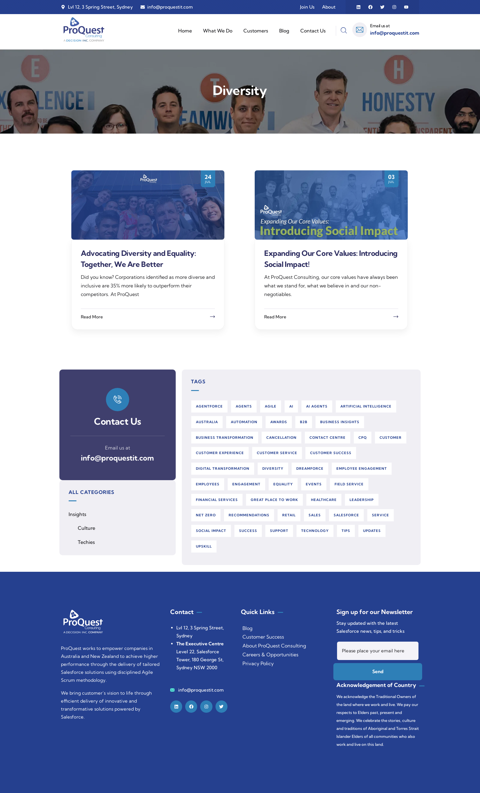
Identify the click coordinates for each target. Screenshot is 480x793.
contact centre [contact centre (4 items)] (327, 437)
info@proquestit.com (117, 457)
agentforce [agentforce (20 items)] (209, 406)
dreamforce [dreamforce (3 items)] (310, 468)
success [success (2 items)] (248, 531)
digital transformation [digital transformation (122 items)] (222, 468)
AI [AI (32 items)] (291, 406)
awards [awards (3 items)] (278, 422)
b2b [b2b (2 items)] (303, 422)
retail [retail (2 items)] (289, 515)
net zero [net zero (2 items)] (206, 515)
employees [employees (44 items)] (207, 484)
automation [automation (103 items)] (244, 422)
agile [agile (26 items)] (270, 406)
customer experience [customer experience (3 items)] (220, 453)
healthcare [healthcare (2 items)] (324, 500)
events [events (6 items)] (314, 484)
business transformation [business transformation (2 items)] (224, 437)
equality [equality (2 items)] (283, 484)
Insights (77, 514)
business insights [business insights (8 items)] (339, 422)
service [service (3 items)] (380, 515)
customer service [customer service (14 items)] (277, 453)
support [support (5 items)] (279, 531)
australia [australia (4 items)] (207, 422)
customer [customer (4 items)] (391, 437)
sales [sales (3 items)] (315, 515)
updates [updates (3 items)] (372, 531)
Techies (86, 542)
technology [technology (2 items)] (315, 531)
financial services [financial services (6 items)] (217, 500)
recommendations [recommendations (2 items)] (249, 515)
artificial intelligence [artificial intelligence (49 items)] (366, 406)
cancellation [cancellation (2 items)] (281, 437)
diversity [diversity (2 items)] (272, 468)
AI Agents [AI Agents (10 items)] (317, 406)
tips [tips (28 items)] (346, 531)
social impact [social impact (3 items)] (211, 531)
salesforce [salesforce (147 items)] (346, 515)
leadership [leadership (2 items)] (362, 500)
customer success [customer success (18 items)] (330, 453)
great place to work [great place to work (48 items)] (274, 500)
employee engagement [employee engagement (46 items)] (361, 468)
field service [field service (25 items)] (349, 484)
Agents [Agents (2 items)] (244, 406)
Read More (92, 317)
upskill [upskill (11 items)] (204, 546)
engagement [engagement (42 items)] (246, 484)
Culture (86, 528)
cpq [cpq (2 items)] (362, 437)
